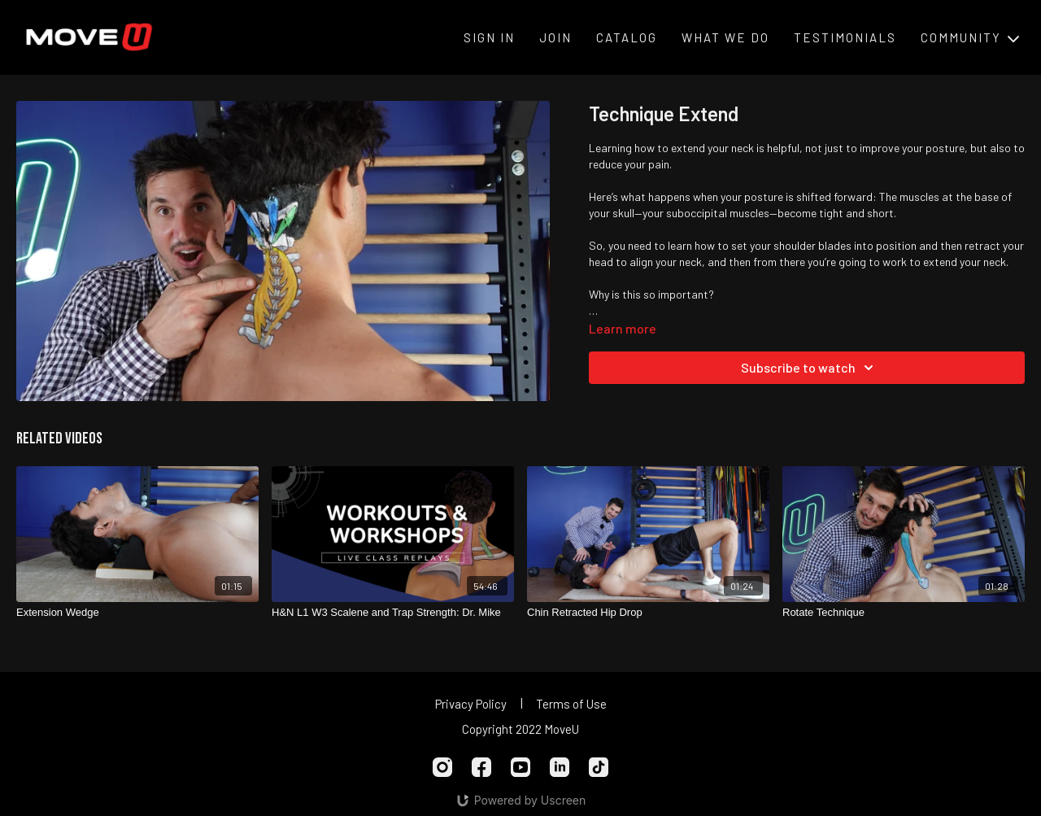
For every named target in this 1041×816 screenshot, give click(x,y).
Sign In (489, 37)
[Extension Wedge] (137, 612)
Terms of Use (571, 703)
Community (970, 37)
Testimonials (845, 37)
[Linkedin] (559, 767)
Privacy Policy (471, 703)
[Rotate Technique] (903, 612)
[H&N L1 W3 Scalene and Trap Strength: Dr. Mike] (393, 612)
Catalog (626, 37)
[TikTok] (598, 767)
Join (555, 37)
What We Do (725, 37)
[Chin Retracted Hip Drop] (648, 612)
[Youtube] (520, 767)
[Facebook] (481, 767)
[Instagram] (442, 767)
